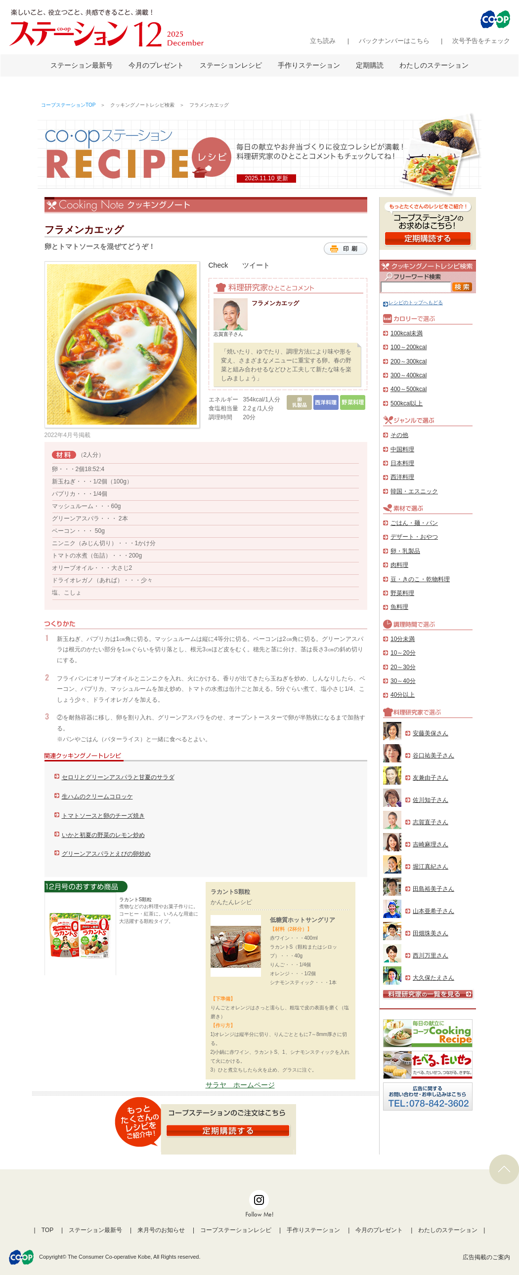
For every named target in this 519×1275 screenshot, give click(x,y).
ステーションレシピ (231, 65)
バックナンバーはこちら (394, 40)
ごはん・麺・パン (414, 522)
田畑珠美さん (430, 933)
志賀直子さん (430, 822)
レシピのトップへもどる (413, 302)
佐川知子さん (430, 800)
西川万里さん (430, 955)
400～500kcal (408, 389)
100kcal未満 (406, 333)
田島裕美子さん (433, 888)
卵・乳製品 (405, 551)
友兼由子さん (430, 777)
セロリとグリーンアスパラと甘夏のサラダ (118, 777)
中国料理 (402, 449)
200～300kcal (408, 361)
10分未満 (402, 639)
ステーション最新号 (81, 65)
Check (218, 265)
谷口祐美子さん (433, 755)
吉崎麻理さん (430, 844)
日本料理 (402, 463)
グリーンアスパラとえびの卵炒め (106, 853)
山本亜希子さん (433, 911)
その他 (399, 435)
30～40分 (403, 680)
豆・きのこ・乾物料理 (420, 579)
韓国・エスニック (414, 491)
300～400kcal (408, 375)
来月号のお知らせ (161, 1230)
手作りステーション (309, 65)
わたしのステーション (434, 65)
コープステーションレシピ (235, 1230)
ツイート (256, 265)
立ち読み (323, 40)
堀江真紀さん (430, 866)
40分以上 (402, 694)
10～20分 (403, 652)
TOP (47, 1230)
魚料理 (399, 606)
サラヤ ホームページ (240, 1085)
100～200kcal (408, 347)
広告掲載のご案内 (486, 1257)
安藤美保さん (430, 733)
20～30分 (403, 667)
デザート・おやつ (414, 536)
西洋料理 (402, 477)
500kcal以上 (406, 403)
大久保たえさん (433, 977)
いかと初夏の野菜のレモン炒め (103, 835)
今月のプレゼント (156, 65)
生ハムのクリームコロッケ (97, 796)
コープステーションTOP (68, 105)
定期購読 (370, 65)
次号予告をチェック (481, 40)
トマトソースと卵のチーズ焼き (103, 815)
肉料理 (399, 564)
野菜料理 (402, 593)
